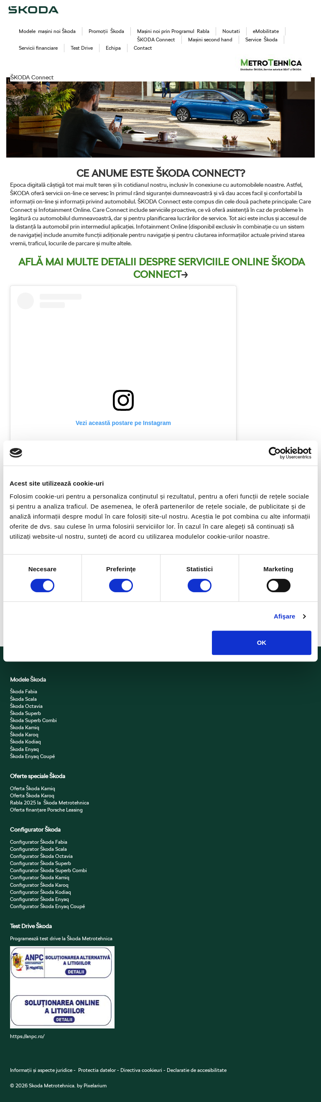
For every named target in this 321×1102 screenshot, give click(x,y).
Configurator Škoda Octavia (41, 856)
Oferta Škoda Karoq (32, 795)
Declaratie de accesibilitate (197, 1070)
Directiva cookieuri (140, 1070)
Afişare (285, 616)
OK (262, 642)
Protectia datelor (97, 1070)
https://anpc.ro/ (27, 1036)
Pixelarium (95, 1085)
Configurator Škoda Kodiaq (40, 892)
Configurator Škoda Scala (38, 849)
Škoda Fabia (23, 691)
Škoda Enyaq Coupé (32, 756)
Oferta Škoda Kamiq (32, 788)
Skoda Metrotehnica (51, 1085)
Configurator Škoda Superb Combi (48, 870)
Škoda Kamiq (24, 727)
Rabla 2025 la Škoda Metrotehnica (49, 802)
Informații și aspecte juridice (41, 1070)
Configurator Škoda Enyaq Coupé (47, 906)
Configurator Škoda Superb (40, 863)
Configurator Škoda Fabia (38, 842)
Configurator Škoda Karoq (39, 885)
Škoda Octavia (26, 706)
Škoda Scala (23, 699)
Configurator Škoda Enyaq (39, 899)
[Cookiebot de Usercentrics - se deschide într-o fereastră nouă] (274, 453)
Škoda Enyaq (24, 749)
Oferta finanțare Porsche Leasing (46, 810)
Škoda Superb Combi (33, 720)
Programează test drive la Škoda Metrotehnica (61, 938)
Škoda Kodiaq (25, 741)
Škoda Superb (25, 713)
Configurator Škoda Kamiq (39, 877)
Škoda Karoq (24, 734)
